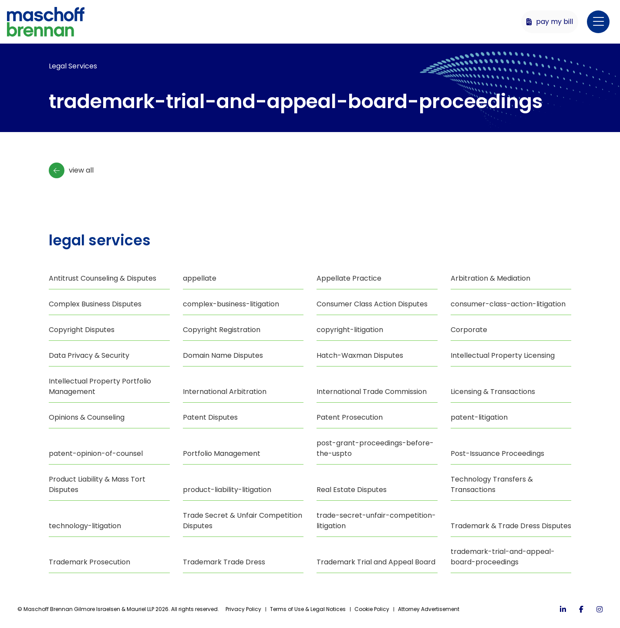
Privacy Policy (243, 609)
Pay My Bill (549, 22)
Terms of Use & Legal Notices (308, 609)
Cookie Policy (371, 609)
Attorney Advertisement (428, 609)
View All (71, 170)
